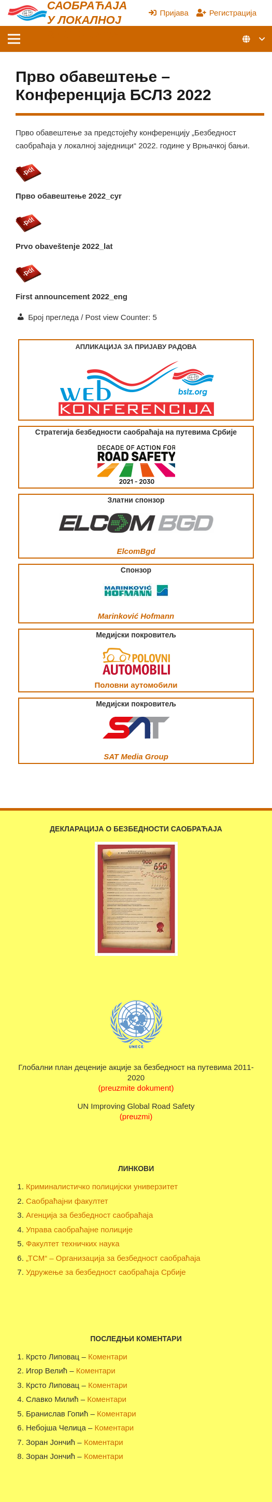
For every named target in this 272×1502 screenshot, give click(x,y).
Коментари (107, 1356)
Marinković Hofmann (136, 615)
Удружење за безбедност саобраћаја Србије (106, 1272)
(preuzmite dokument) (136, 1087)
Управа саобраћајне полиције (79, 1229)
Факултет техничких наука (72, 1243)
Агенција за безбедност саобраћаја (89, 1215)
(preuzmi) (136, 1116)
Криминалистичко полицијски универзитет (102, 1186)
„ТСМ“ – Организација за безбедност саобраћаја (113, 1258)
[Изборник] (14, 39)
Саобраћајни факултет (67, 1201)
